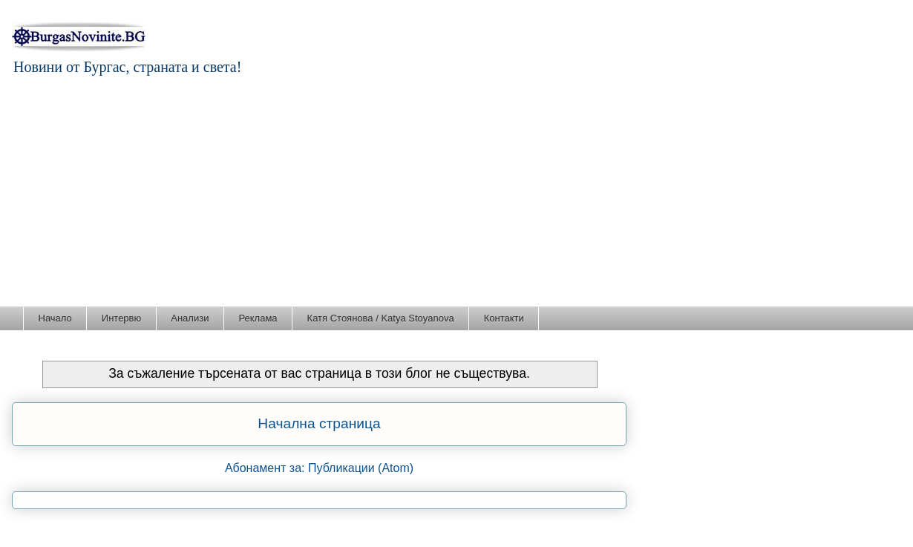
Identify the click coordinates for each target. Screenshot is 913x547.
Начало (55, 318)
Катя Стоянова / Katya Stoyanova (380, 318)
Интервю (121, 318)
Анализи (190, 318)
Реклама (257, 318)
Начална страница (319, 423)
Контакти (504, 318)
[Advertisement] (456, 194)
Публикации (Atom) (360, 468)
